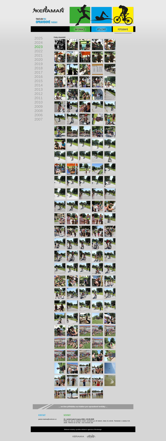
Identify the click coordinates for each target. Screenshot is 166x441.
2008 (38, 111)
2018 (38, 68)
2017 (38, 72)
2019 (38, 64)
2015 (38, 81)
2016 (38, 77)
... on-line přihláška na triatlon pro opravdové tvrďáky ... (83, 407)
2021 (38, 55)
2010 (38, 102)
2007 (38, 119)
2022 (38, 51)
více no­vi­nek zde (87, 422)
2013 (38, 89)
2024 (38, 42)
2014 (38, 85)
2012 (38, 94)
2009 (38, 106)
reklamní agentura (87, 429)
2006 (38, 115)
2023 (38, 47)
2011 (38, 98)
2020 (38, 60)
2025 (38, 38)
